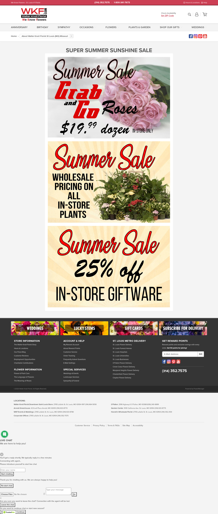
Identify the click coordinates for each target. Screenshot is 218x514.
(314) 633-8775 (160, 408)
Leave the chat (7, 505)
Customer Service (70, 352)
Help (205, 3)
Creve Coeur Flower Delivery (124, 367)
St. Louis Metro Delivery (129, 341)
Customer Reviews (21, 356)
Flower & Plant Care (21, 373)
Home (14, 36)
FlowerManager (199, 389)
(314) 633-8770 (62, 408)
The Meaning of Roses (22, 381)
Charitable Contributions (23, 363)
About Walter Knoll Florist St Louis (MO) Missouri (45, 36)
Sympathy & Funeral (71, 381)
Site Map (126, 425)
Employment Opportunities (24, 359)
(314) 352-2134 (166, 412)
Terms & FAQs (114, 425)
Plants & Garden (139, 27)
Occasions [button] (86, 27)
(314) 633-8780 (68, 412)
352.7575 (174, 370)
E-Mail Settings (69, 363)
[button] (196, 15)
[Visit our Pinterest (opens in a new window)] (174, 362)
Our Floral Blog (20, 352)
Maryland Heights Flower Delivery (126, 370)
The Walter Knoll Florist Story (25, 345)
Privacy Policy (99, 425)
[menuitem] (20, 27)
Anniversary (19, 27)
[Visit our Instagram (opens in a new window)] (169, 362)
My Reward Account (71, 345)
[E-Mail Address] (180, 354)
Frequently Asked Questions (74, 359)
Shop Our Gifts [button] (169, 27)
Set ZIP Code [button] (167, 16)
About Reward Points (71, 348)
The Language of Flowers (24, 377)
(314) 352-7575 (62, 416)
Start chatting (7, 474)
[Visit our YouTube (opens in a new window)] (178, 362)
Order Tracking (69, 356)
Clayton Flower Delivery (122, 378)
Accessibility (138, 425)
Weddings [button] (198, 27)
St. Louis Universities (121, 356)
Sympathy (64, 27)
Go (200, 354)
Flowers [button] (111, 27)
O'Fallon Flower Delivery (122, 363)
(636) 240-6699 (153, 404)
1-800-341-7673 (122, 2)
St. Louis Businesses (121, 359)
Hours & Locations (193, 3)
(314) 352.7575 (102, 2)
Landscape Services (71, 377)
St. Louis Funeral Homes (122, 348)
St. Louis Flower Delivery (122, 345)
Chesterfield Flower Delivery (124, 374)
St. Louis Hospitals (120, 352)
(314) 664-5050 (91, 404)
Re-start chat (6, 486)
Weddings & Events (71, 373)
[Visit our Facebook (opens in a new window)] (164, 362)
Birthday (42, 27)
